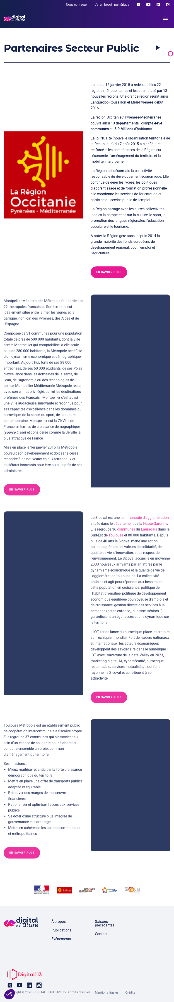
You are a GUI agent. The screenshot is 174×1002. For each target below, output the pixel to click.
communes (126, 532)
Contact (101, 934)
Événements (61, 939)
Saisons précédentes (104, 923)
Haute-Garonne (155, 526)
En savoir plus (108, 272)
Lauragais (149, 532)
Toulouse (116, 538)
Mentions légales (106, 992)
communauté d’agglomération (145, 521)
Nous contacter (77, 4)
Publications (61, 930)
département (124, 526)
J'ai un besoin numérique (111, 4)
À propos (58, 921)
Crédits (130, 992)
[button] (9, 994)
